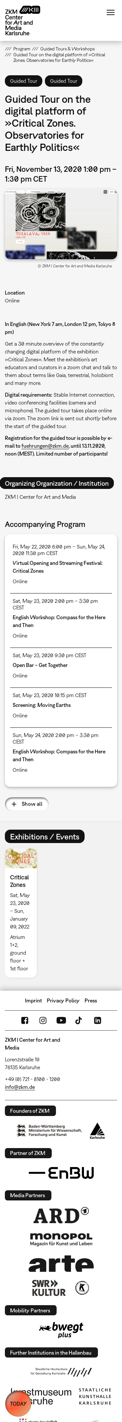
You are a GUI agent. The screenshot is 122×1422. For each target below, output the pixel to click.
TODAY (18, 1404)
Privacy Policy (63, 1000)
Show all (32, 804)
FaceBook (24, 1020)
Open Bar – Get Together (40, 665)
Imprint (33, 1000)
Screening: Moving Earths (42, 705)
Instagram (42, 1020)
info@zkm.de (20, 1087)
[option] (23, 913)
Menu (110, 12)
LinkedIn (97, 1020)
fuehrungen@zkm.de (45, 446)
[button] (61, 224)
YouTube (61, 1020)
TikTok (79, 1020)
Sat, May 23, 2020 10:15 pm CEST (50, 695)
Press (91, 1000)
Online (12, 300)
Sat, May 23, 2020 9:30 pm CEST (50, 655)
